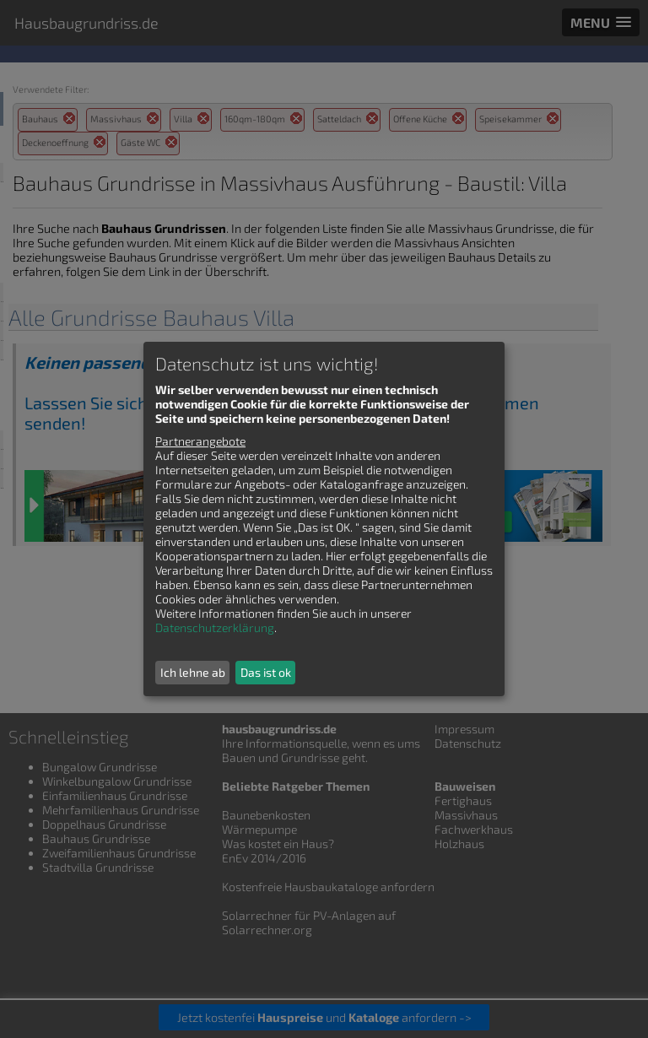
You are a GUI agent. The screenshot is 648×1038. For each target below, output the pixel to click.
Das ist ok (265, 672)
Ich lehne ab (192, 672)
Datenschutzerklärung (214, 627)
